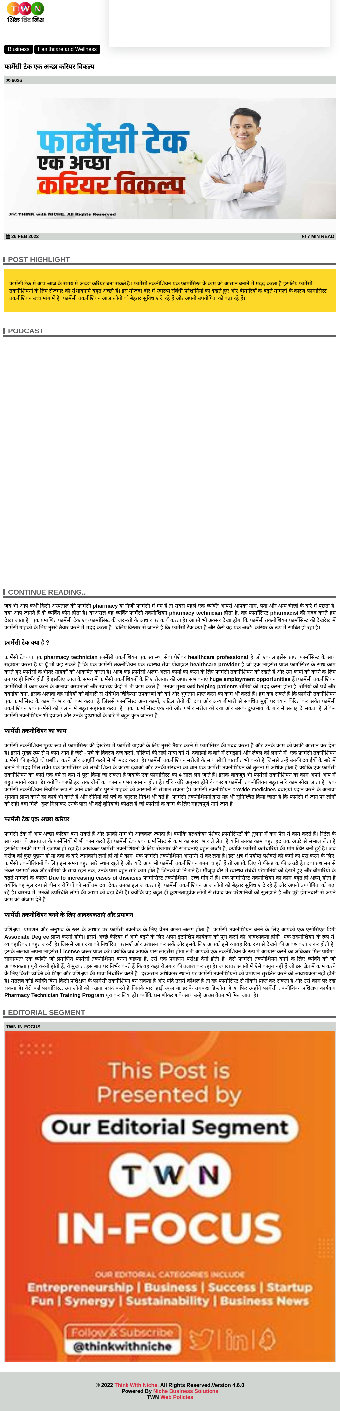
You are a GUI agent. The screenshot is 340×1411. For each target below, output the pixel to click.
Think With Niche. (136, 1385)
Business (18, 49)
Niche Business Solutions (185, 1391)
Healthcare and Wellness (67, 49)
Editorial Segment (46, 1012)
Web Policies (176, 1397)
